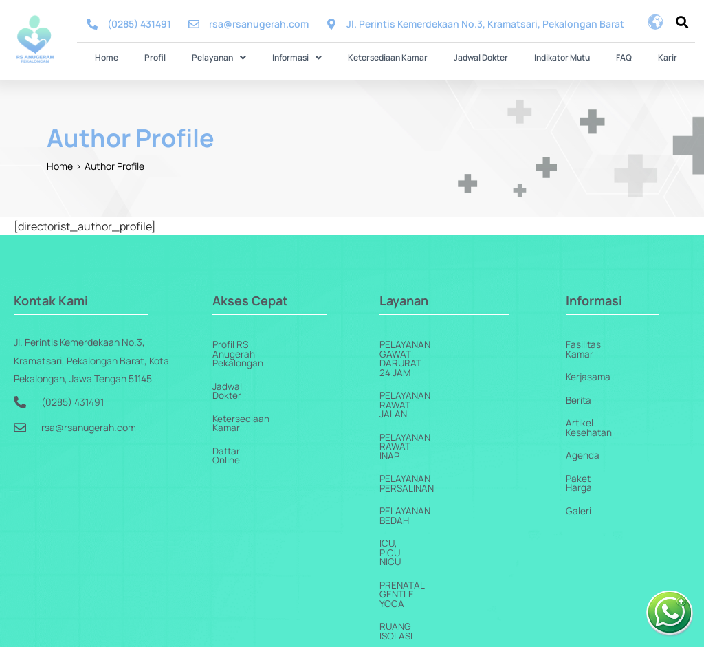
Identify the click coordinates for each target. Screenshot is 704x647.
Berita (579, 390)
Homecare (406, 577)
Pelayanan (257, 57)
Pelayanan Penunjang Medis (450, 530)
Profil (212, 57)
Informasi (316, 57)
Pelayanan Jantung (428, 553)
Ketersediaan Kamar (388, 57)
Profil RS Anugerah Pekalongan (279, 343)
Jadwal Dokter (461, 57)
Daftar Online (241, 413)
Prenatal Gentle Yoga (434, 483)
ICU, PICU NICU (413, 460)
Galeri (578, 483)
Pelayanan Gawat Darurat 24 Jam (462, 343)
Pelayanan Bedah (422, 436)
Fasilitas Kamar (599, 343)
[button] (257, 57)
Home (183, 57)
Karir (590, 57)
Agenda (583, 436)
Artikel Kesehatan (604, 413)
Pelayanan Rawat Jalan (437, 366)
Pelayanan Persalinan (435, 413)
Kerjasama (589, 366)
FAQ (566, 57)
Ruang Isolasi (414, 507)
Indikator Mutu (523, 57)
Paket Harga (593, 460)
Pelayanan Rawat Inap (433, 390)
